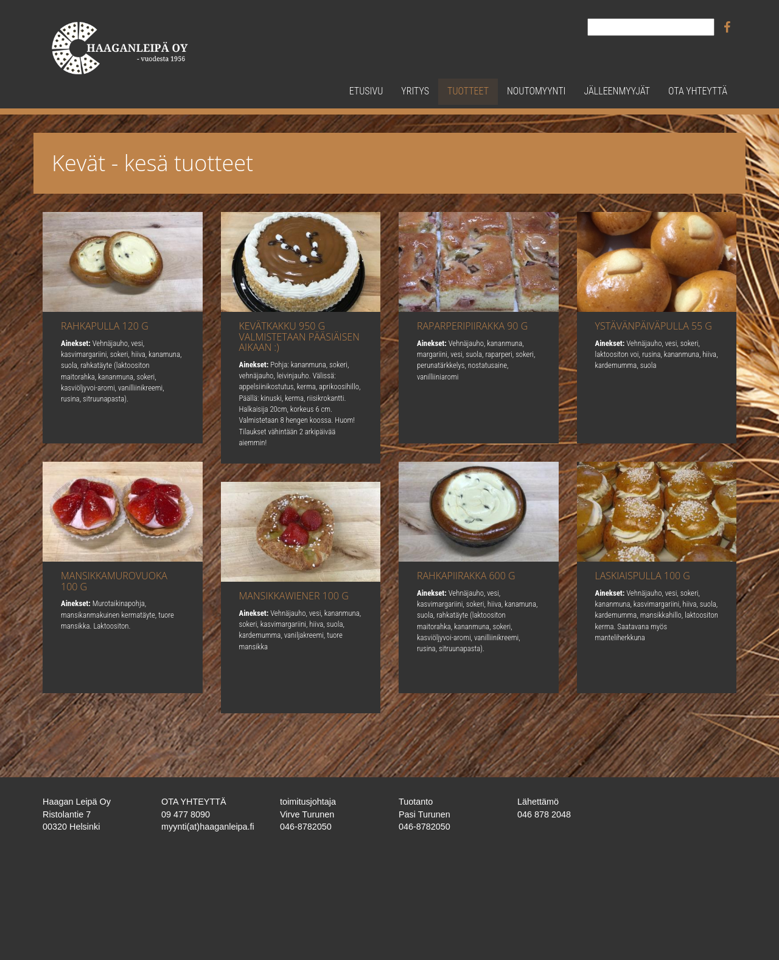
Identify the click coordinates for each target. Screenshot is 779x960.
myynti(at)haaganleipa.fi (207, 826)
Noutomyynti (536, 91)
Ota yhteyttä (697, 91)
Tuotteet (468, 91)
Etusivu (366, 91)
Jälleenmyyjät (616, 91)
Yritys (415, 91)
